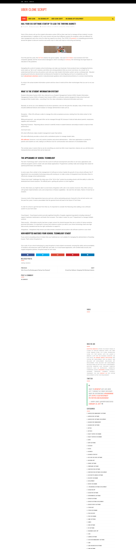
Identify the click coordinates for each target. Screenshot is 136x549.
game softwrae (92, 233)
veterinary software (93, 438)
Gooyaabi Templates (44, 546)
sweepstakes (91, 391)
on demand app (91, 289)
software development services (96, 353)
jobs (89, 247)
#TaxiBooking (108, 107)
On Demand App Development (74, 19)
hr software (91, 242)
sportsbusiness (92, 362)
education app (91, 203)
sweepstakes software (93, 394)
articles (90, 144)
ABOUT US (26, 1)
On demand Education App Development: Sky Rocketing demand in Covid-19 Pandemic (106, 528)
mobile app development (94, 274)
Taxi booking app (92, 403)
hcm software (91, 239)
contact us (103, 87)
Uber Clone (31, 19)
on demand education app (94, 309)
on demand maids (92, 315)
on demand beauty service (94, 297)
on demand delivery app (94, 303)
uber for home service (94, 427)
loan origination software (95, 259)
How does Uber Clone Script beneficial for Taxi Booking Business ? (106, 475)
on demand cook (92, 300)
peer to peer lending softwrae (96, 336)
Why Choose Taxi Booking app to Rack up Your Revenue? (99, 459)
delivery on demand (93, 192)
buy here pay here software (95, 171)
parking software (92, 333)
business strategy (92, 168)
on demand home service (94, 312)
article (90, 142)
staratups (90, 371)
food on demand (92, 230)
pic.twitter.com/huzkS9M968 (98, 112)
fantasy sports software (94, 218)
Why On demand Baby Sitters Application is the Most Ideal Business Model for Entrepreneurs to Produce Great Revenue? (101, 493)
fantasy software (92, 212)
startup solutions (70, 27)
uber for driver (92, 421)
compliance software (93, 180)
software (90, 347)
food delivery (91, 227)
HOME (22, 1)
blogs (89, 162)
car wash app (91, 174)
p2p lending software (93, 327)
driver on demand (92, 197)
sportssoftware (92, 365)
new (89, 280)
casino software (92, 177)
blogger (90, 159)
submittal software (93, 389)
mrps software (92, 277)
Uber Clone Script (34, 9)
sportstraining (92, 368)
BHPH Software (92, 156)
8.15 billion (70, 60)
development (91, 194)
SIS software (25, 146)
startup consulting (93, 377)
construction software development (97, 186)
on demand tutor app (93, 321)
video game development (94, 441)
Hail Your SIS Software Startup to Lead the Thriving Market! (104, 520)
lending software (92, 250)
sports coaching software (95, 359)
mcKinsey (73, 62)
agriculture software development (97, 133)
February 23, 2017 (95, 118)
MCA (89, 268)
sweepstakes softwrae (93, 397)
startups (90, 386)
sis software (55, 27)
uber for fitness (92, 424)
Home (24, 19)
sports (90, 356)
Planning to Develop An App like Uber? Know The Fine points (105, 452)
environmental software (94, 209)
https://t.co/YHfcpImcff (100, 109)
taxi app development (93, 400)
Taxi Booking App (43, 19)
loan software (91, 262)
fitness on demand (92, 224)
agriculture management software (97, 127)
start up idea (91, 374)
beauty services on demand (95, 150)
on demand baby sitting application (97, 294)
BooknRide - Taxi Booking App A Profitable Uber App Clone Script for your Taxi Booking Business (105, 467)
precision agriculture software (96, 339)
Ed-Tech (40, 60)
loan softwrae (91, 265)
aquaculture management (94, 136)
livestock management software (96, 253)
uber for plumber (92, 433)
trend (89, 409)
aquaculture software (94, 139)
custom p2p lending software (95, 189)
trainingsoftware (92, 406)
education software (46, 27)
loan (89, 256)
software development (94, 350)
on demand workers (93, 324)
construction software (94, 183)
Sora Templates (29, 546)
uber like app (91, 435)
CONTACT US (31, 1)
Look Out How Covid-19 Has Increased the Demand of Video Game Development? (105, 512)
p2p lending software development (97, 330)
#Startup (97, 103)
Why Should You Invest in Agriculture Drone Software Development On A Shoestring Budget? (105, 504)
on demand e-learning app (94, 306)
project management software (96, 341)
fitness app (91, 221)
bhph (89, 153)
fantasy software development (96, 215)
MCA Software (91, 271)
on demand (90, 286)
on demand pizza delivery (94, 318)
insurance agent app (93, 244)
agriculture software (93, 130)
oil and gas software (93, 283)
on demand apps (92, 291)
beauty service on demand (94, 147)
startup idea (62, 27)
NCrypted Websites (92, 62)
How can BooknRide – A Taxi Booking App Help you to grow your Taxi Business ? (105, 483)
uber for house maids (93, 430)
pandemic (33, 40)
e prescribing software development (97, 200)
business (90, 165)
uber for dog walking (93, 418)
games (89, 236)
